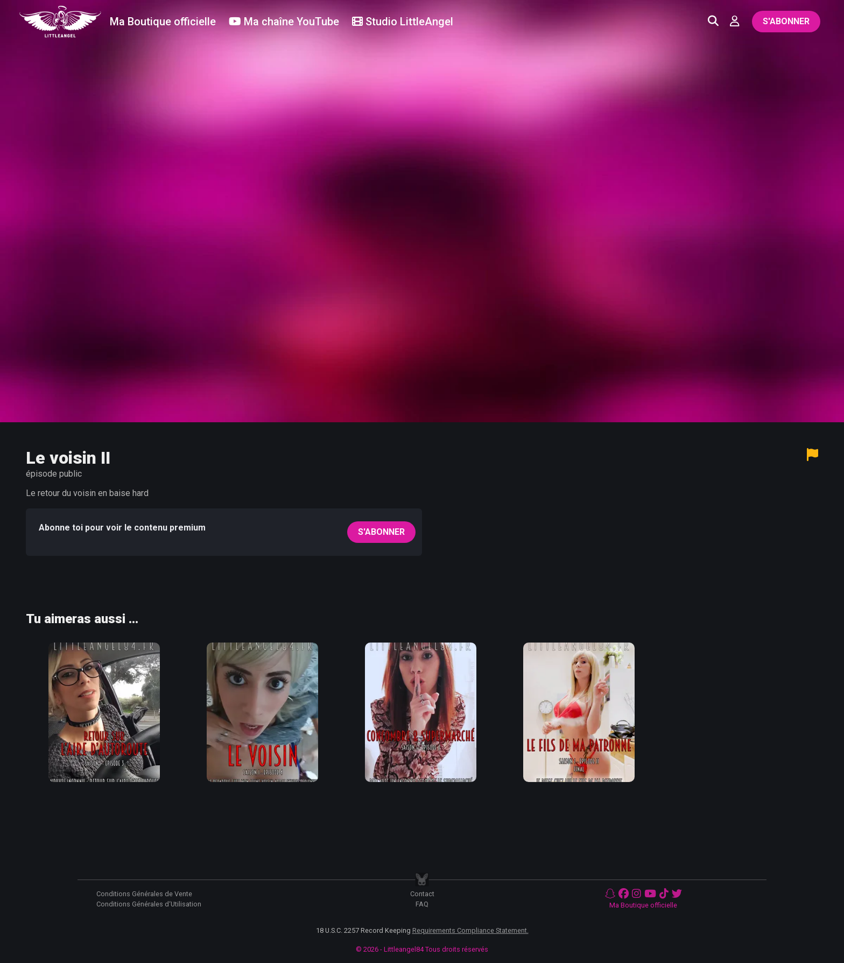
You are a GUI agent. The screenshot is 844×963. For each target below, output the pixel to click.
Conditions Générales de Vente (144, 894)
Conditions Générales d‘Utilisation (148, 904)
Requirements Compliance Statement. (470, 930)
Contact (422, 894)
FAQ (422, 904)
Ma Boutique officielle (643, 905)
